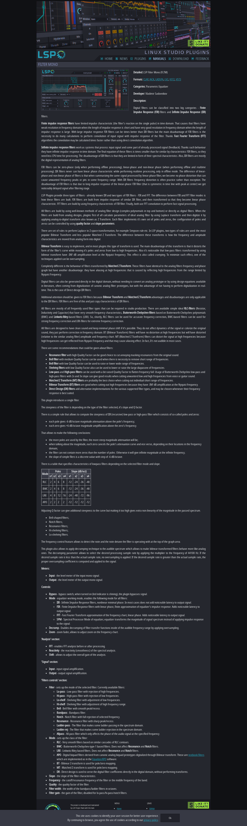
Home (113, 58)
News (128, 58)
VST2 (167, 79)
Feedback (206, 58)
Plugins (145, 58)
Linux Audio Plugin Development (162, 797)
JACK (147, 79)
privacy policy (151, 820)
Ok (170, 818)
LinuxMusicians (156, 794)
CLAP (141, 79)
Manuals (163, 58)
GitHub (153, 791)
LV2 (162, 79)
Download (185, 58)
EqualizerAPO (88, 742)
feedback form (79, 802)
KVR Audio (154, 803)
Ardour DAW (155, 807)
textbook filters (192, 738)
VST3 (174, 79)
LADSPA (155, 79)
